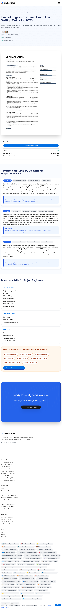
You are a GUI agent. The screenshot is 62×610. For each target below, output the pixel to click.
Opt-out (58, 608)
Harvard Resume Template (8, 504)
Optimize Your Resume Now (14, 368)
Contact (3, 536)
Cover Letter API (7, 475)
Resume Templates (6, 493)
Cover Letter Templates (7, 490)
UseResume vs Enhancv (7, 517)
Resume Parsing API (8, 477)
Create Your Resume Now (31, 145)
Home (2, 12)
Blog (2, 488)
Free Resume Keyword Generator (10, 497)
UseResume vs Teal (6, 519)
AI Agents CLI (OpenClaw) (8, 473)
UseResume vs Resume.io (8, 521)
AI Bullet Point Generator (7, 468)
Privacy (3, 534)
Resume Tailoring (5, 466)
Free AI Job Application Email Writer (10, 502)
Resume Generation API (7, 471)
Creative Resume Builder (7, 459)
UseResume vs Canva (7, 523)
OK (58, 604)
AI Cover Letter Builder (7, 462)
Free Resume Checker (7, 499)
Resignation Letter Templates (8, 495)
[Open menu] (59, 3)
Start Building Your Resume (31, 407)
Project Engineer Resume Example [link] (28, 12)
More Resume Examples (13, 12)
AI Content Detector (6, 464)
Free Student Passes (6, 508)
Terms (2, 532)
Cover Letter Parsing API (9, 480)
